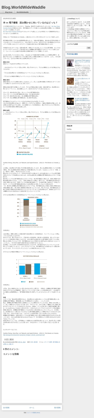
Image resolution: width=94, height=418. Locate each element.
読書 (10, 344)
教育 (50, 342)
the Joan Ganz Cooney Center (11, 31)
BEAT (12, 26)
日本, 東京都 (34, 342)
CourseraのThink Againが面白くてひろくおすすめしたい (82, 61)
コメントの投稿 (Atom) (33, 412)
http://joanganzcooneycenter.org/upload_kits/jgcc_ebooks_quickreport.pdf (24, 335)
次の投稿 (6, 407)
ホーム (31, 407)
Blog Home (8, 12)
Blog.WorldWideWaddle (24, 7)
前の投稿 (57, 407)
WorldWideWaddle (23, 12)
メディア (46, 342)
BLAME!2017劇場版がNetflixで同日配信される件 (82, 100)
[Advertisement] (79, 144)
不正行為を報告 (72, 54)
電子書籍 (55, 342)
